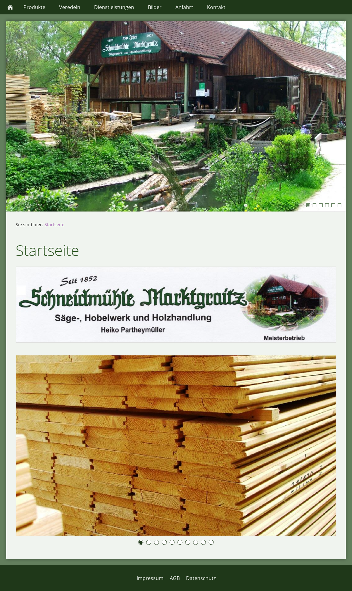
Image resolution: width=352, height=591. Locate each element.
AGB (175, 578)
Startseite (54, 224)
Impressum (150, 578)
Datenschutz (201, 578)
